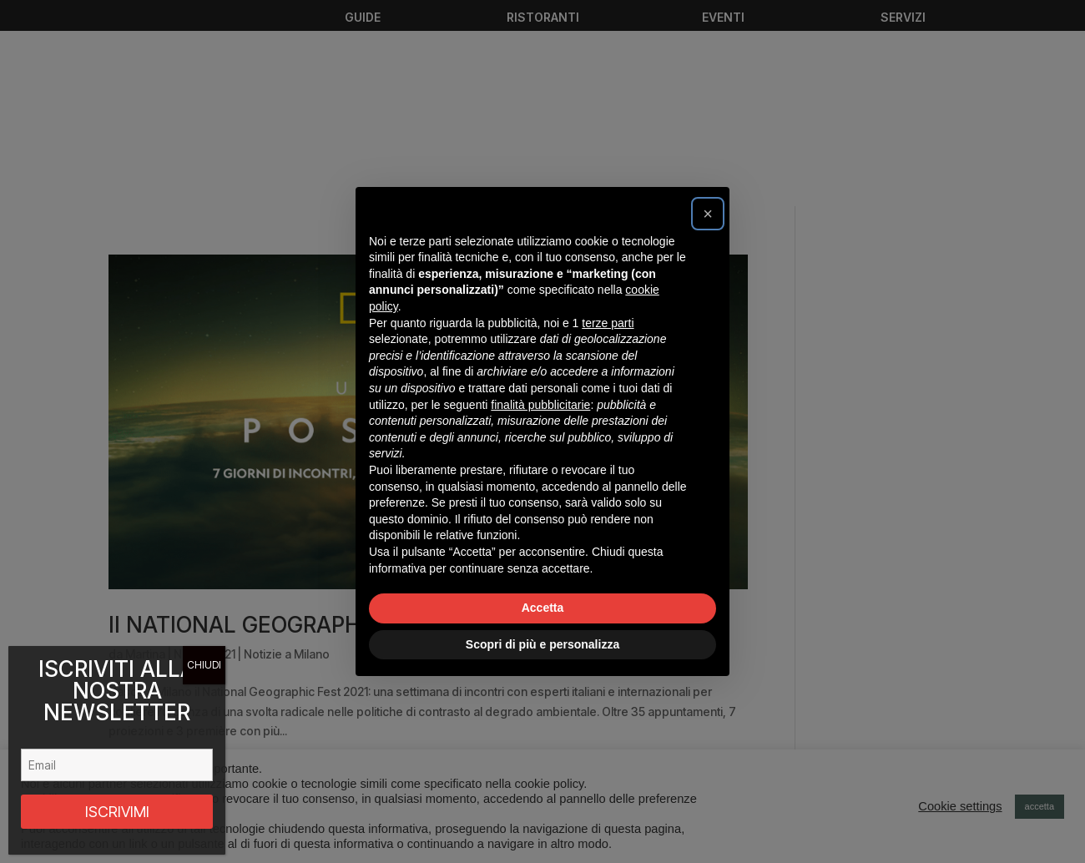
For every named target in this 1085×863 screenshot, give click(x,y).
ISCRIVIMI (117, 811)
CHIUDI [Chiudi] (204, 665)
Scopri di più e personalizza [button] (542, 644)
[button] (707, 213)
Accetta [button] (543, 607)
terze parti (607, 323)
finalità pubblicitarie (540, 404)
